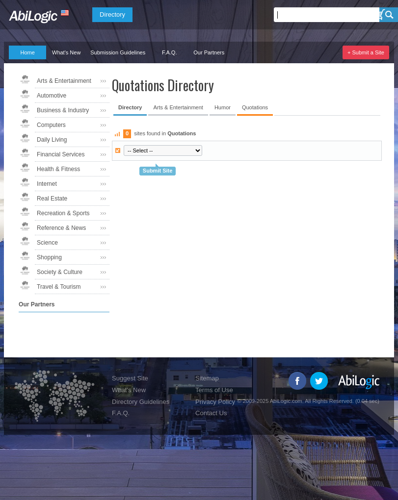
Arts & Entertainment (64, 80)
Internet (47, 183)
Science (47, 242)
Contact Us (211, 413)
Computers (51, 125)
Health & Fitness (58, 169)
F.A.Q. (169, 52)
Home (27, 52)
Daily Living (52, 139)
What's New (66, 52)
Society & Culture (59, 272)
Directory (112, 14)
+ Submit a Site (365, 52)
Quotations (255, 107)
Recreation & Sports (63, 213)
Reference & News (61, 228)
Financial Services (60, 154)
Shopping (49, 257)
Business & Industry (63, 110)
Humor (222, 107)
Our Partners (208, 52)
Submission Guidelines (117, 52)
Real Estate (52, 198)
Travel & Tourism (58, 286)
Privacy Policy (215, 401)
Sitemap (207, 378)
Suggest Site (130, 378)
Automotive (51, 95)
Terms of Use (214, 390)
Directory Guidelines (140, 401)
